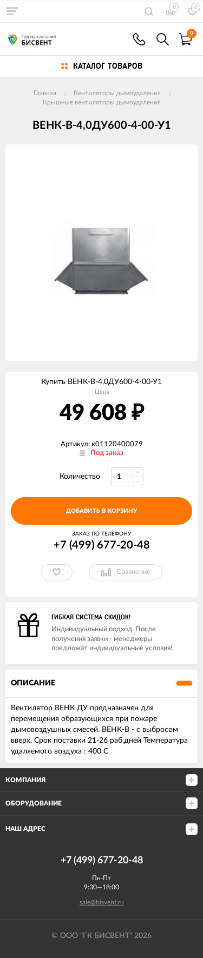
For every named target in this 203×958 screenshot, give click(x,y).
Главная (45, 93)
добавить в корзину (101, 511)
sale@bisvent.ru (102, 902)
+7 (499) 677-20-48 (102, 545)
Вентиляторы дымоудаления (117, 93)
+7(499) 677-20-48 (139, 39)
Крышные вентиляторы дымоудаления (102, 102)
